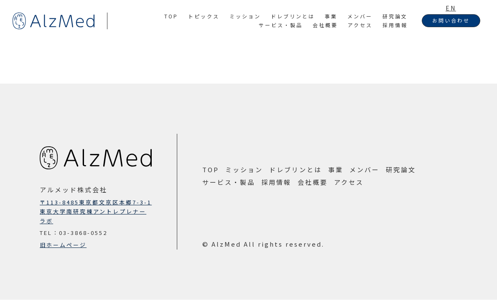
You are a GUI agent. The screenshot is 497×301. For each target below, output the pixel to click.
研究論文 (395, 16)
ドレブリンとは (293, 16)
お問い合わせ (451, 20)
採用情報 (395, 24)
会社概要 (325, 24)
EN (451, 8)
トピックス (203, 16)
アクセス (360, 24)
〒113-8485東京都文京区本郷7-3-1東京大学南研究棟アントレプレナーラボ (96, 211)
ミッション (245, 16)
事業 (331, 16)
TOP (171, 16)
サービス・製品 (281, 24)
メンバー (359, 16)
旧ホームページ (63, 245)
